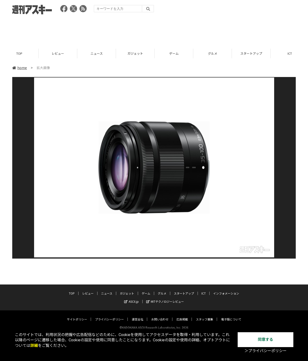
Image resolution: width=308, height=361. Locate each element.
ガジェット (135, 53)
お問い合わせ (160, 315)
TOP (19, 53)
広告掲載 (182, 315)
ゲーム (174, 53)
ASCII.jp (131, 297)
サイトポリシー (77, 315)
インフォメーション (226, 289)
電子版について (231, 315)
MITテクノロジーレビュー (165, 297)
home (19, 67)
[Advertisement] (154, 30)
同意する (265, 339)
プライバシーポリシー (109, 315)
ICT (203, 289)
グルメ (212, 53)
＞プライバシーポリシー (265, 351)
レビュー (58, 53)
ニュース (97, 53)
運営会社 (137, 315)
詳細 (34, 345)
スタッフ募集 (204, 315)
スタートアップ (251, 53)
